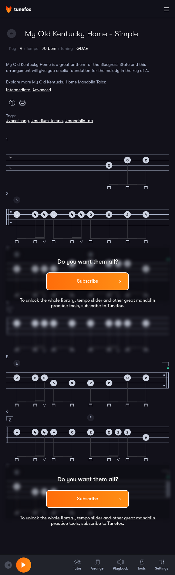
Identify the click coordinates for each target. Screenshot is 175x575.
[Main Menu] (166, 9)
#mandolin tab (79, 120)
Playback (120, 564)
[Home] (24, 10)
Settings (161, 564)
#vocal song (17, 120)
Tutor (77, 564)
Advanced (41, 89)
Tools (141, 564)
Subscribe (87, 281)
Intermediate (18, 89)
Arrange (97, 564)
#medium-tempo (47, 120)
